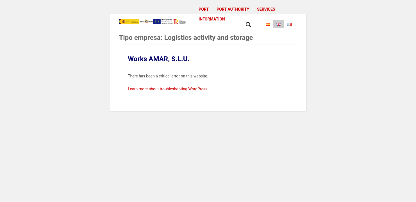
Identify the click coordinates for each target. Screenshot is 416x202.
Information (212, 19)
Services (266, 9)
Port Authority (233, 9)
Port (204, 9)
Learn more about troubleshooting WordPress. (168, 89)
